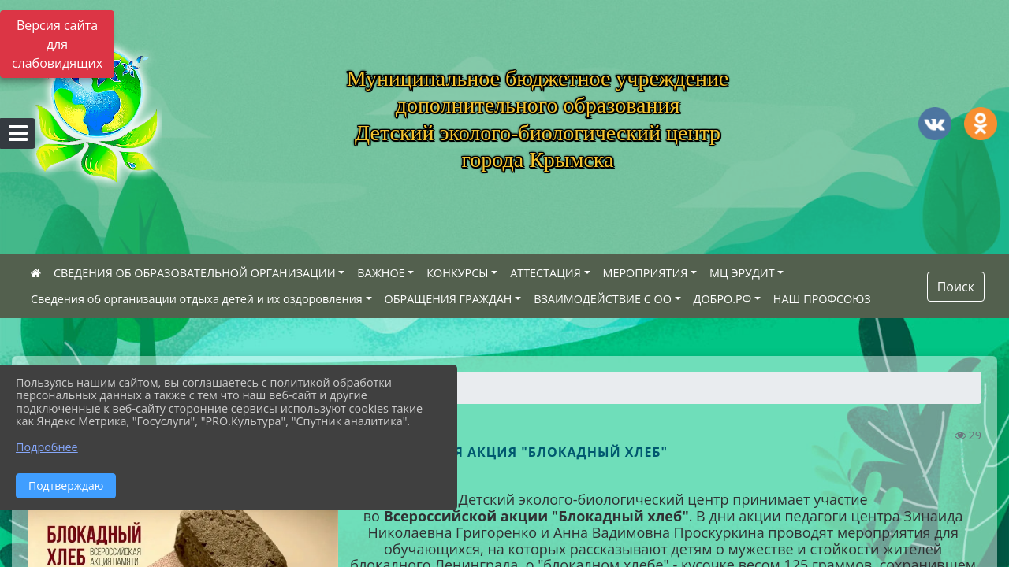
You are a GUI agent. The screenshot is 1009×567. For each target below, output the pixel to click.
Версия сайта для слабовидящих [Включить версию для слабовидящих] (57, 44)
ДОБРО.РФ (723, 298)
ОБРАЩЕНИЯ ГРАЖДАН (448, 298)
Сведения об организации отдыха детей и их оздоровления (197, 298)
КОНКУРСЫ (457, 272)
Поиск (955, 286)
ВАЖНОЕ (380, 272)
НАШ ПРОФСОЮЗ (822, 298)
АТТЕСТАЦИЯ (545, 272)
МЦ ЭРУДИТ (742, 272)
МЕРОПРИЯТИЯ (645, 272)
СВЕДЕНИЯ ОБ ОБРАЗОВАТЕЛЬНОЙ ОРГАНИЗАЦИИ (195, 272)
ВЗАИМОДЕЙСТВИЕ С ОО (603, 298)
